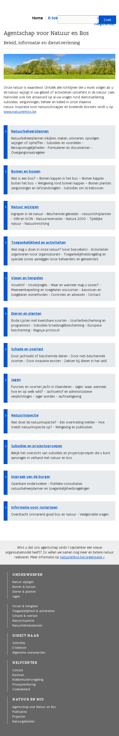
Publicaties (19, 712)
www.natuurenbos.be (20, 111)
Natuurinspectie (24, 415)
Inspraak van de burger (30, 476)
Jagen (16, 379)
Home (37, 18)
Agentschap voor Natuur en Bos (34, 707)
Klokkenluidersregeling (27, 679)
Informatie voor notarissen (34, 507)
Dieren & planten (24, 591)
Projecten (18, 716)
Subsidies (18, 643)
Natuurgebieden (23, 721)
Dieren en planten (26, 313)
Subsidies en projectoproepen (36, 446)
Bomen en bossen (25, 171)
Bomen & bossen (24, 587)
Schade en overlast (27, 349)
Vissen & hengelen (25, 606)
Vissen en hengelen (27, 278)
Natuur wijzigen (25, 206)
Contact (17, 670)
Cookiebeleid (21, 689)
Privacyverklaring (24, 684)
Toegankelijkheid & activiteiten (33, 611)
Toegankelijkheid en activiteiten (38, 242)
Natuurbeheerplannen (30, 131)
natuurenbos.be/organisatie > (82, 557)
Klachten (18, 675)
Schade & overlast (25, 616)
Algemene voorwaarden (28, 652)
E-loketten (19, 647)
